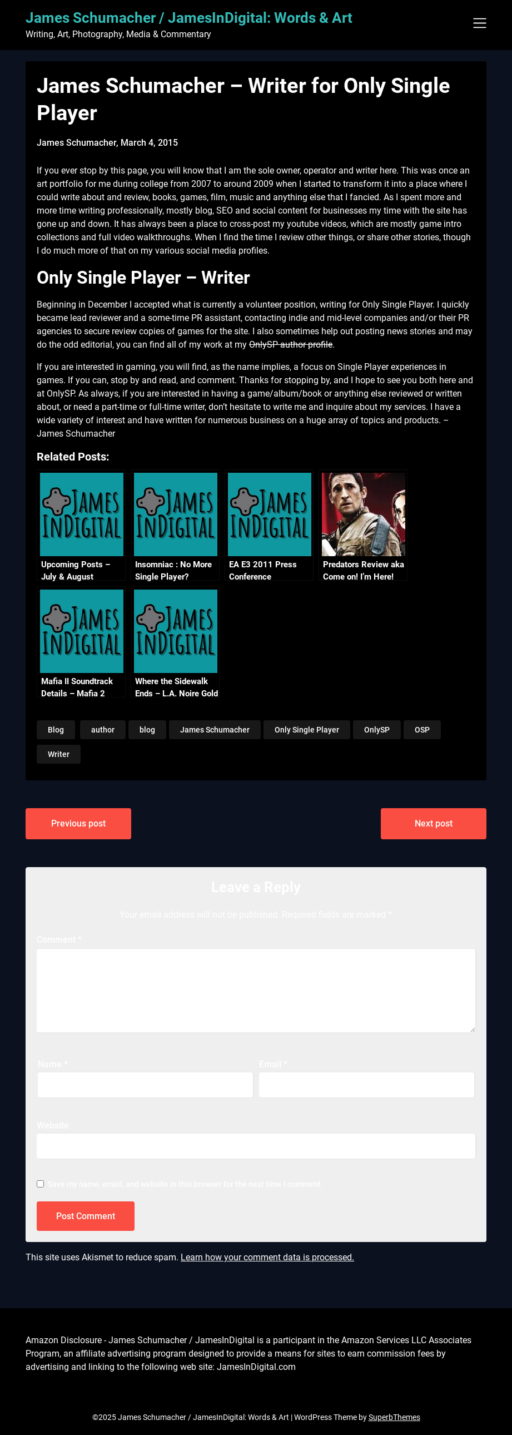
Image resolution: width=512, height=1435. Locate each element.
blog (147, 729)
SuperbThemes (394, 1417)
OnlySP (377, 729)
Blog (56, 729)
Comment (59, 939)
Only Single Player (307, 729)
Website (53, 1125)
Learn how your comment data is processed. (267, 1257)
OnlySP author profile (290, 344)
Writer (58, 754)
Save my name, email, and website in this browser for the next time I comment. (185, 1184)
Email (273, 1064)
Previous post (78, 823)
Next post (434, 823)
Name (53, 1064)
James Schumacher (215, 729)
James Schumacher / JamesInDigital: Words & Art (189, 17)
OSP (422, 729)
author (103, 729)
